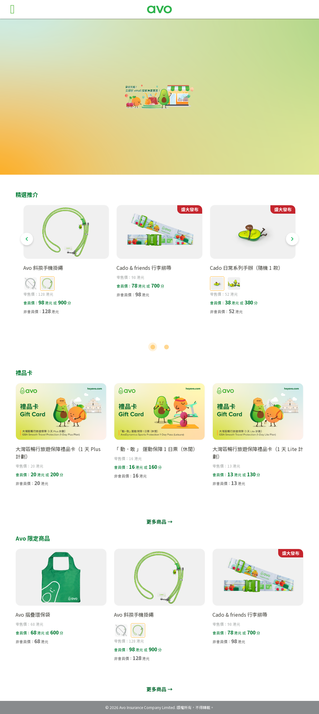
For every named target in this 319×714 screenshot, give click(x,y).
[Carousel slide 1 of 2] (152, 346)
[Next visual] (292, 239)
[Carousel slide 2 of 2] (166, 346)
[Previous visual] (27, 239)
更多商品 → (159, 521)
